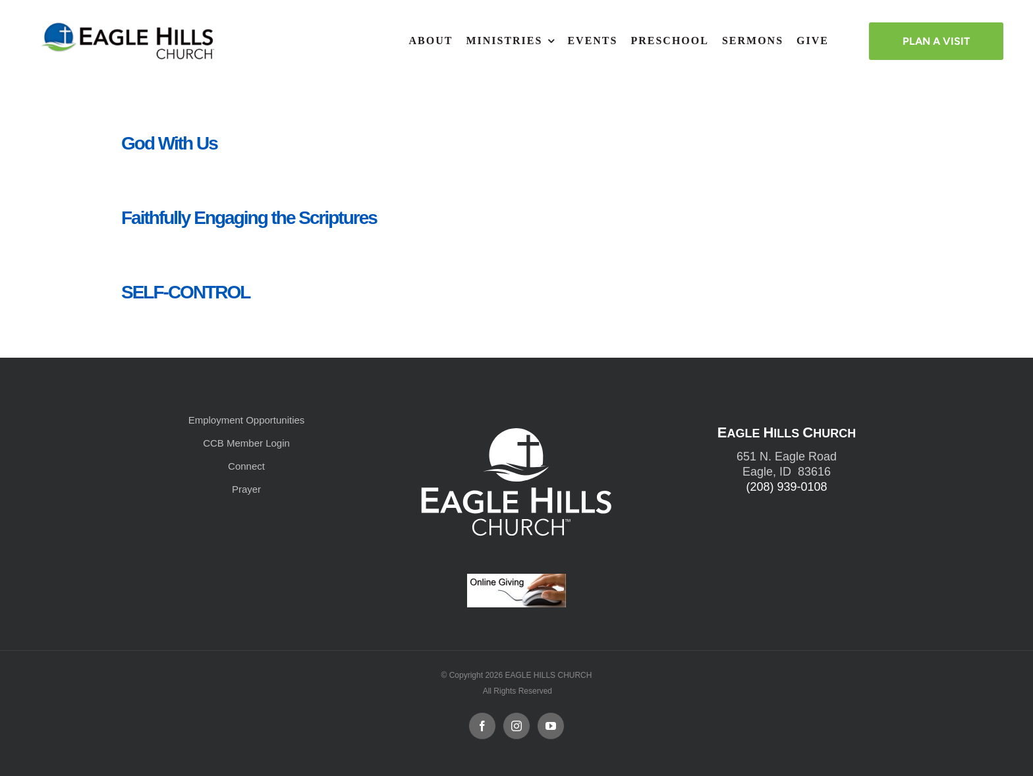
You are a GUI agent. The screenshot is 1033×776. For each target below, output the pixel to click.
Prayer (246, 489)
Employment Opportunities (246, 420)
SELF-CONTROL (185, 292)
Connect (246, 466)
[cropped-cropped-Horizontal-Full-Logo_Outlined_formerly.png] (129, 26)
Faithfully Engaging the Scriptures (249, 218)
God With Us (169, 143)
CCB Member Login (246, 443)
